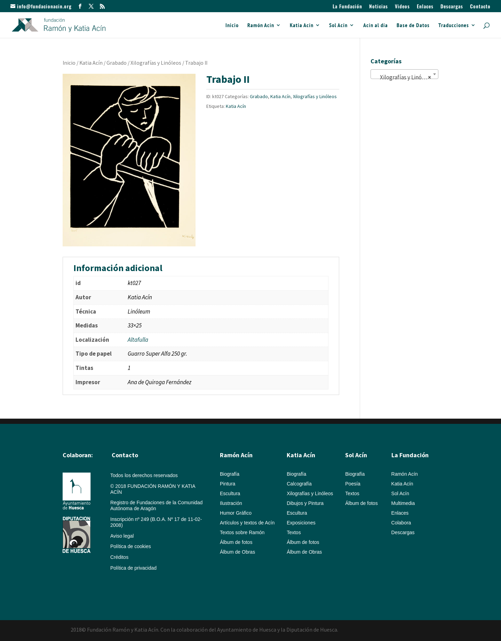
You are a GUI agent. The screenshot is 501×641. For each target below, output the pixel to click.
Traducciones (453, 26)
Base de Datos (413, 26)
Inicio (232, 26)
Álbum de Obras (237, 552)
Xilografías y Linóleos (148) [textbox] (406, 77)
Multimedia (403, 503)
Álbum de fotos (236, 542)
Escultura (230, 493)
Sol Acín (338, 26)
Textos (294, 532)
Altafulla (138, 339)
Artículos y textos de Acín (247, 522)
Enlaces (425, 7)
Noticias (378, 7)
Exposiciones (301, 522)
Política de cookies (130, 546)
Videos (402, 7)
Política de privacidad (133, 568)
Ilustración (231, 503)
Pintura (227, 483)
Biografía (229, 474)
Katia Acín (301, 26)
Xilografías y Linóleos (155, 63)
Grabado (116, 63)
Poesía (352, 483)
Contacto (480, 7)
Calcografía (299, 483)
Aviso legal (122, 536)
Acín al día (375, 26)
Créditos (119, 557)
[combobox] (404, 74)
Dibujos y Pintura (305, 503)
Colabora (401, 522)
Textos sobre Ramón (242, 532)
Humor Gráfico (236, 513)
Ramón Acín (260, 26)
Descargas (451, 7)
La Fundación (347, 7)
